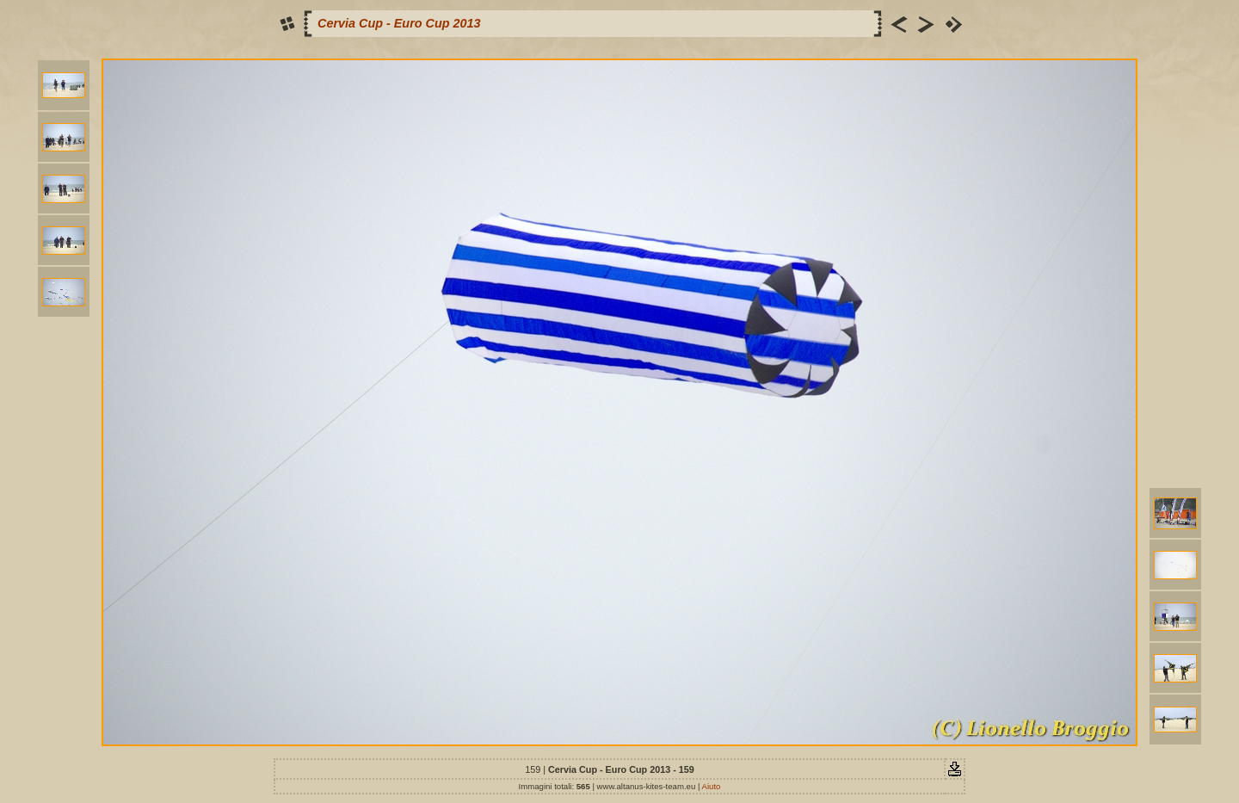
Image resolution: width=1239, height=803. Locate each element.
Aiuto (711, 786)
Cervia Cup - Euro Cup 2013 (399, 23)
